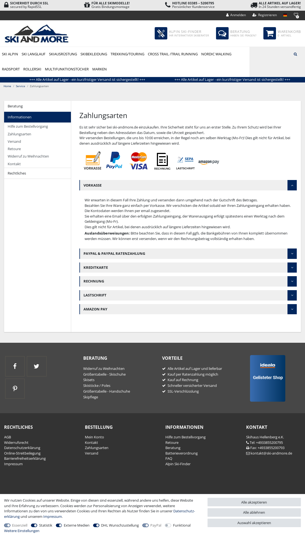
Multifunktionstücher (67, 69)
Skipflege (90, 397)
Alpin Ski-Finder (178, 463)
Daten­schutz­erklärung (22, 447)
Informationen (19, 117)
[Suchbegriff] (277, 53)
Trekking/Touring (127, 54)
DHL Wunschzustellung (120, 525)
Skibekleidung (93, 54)
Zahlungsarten (19, 134)
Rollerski (32, 69)
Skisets (88, 379)
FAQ (168, 458)
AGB (7, 437)
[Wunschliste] (296, 15)
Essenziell (19, 525)
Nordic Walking (216, 54)
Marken (99, 69)
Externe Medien (77, 525)
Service (20, 86)
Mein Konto (94, 437)
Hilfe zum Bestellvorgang (28, 126)
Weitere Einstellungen (21, 530)
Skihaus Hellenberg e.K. (265, 437)
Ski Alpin (10, 54)
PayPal (155, 525)
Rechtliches (17, 173)
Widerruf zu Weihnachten (28, 156)
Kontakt (14, 163)
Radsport (11, 69)
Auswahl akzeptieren (254, 522)
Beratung (15, 106)
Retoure (14, 148)
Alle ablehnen (254, 512)
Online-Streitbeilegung (22, 453)
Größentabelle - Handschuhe (106, 391)
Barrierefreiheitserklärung (25, 458)
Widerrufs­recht (16, 442)
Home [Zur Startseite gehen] (7, 86)
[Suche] (295, 53)
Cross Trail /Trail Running (173, 54)
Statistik (45, 525)
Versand (14, 141)
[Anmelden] (236, 15)
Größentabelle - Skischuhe (104, 374)
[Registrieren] (265, 15)
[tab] (37, 106)
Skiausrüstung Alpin (63, 54)
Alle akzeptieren (254, 502)
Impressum (13, 463)
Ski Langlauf (33, 54)
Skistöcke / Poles (96, 385)
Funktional (182, 525)
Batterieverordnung (181, 453)
